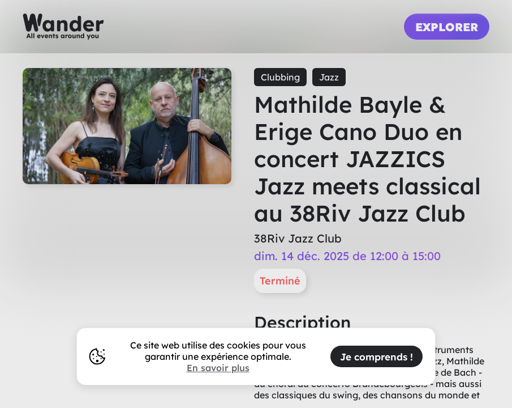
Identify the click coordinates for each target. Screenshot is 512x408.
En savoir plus (218, 367)
